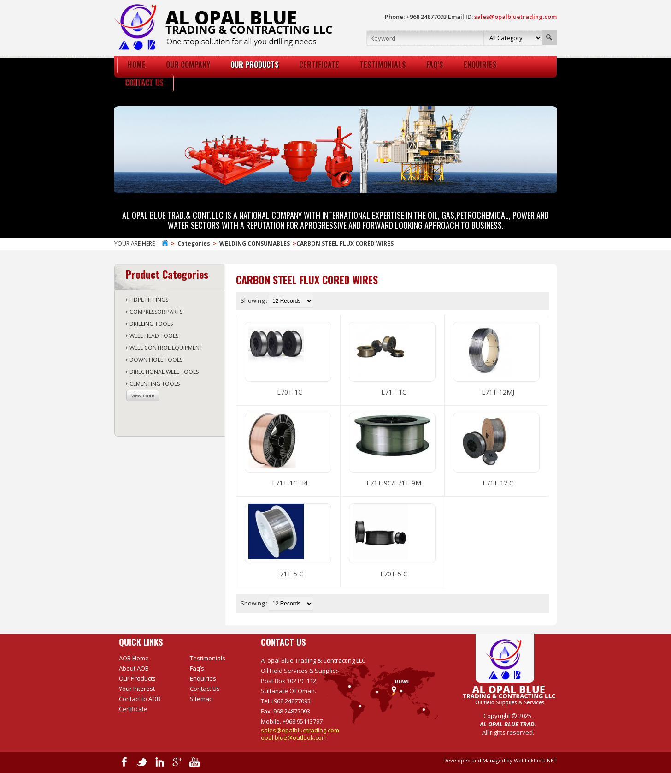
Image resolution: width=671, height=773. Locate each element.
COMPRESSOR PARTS (155, 312)
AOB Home (134, 658)
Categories (193, 243)
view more (142, 395)
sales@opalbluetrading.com (300, 730)
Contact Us (143, 82)
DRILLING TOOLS (151, 324)
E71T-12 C (498, 483)
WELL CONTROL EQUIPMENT (166, 348)
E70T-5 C (393, 573)
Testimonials (382, 64)
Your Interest (137, 688)
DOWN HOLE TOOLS (155, 360)
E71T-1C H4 (289, 483)
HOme (137, 64)
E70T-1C (289, 392)
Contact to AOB (139, 699)
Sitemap (201, 699)
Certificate (133, 709)
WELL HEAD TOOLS (153, 336)
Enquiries (480, 64)
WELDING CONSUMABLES (254, 243)
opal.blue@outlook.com (294, 737)
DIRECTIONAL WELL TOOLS (164, 372)
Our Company (188, 64)
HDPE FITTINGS (148, 300)
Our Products (254, 64)
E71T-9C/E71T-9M (393, 483)
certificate (319, 64)
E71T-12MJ (498, 392)
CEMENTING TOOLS (154, 384)
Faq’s (434, 64)
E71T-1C (393, 392)
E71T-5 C (289, 573)
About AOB (134, 668)
